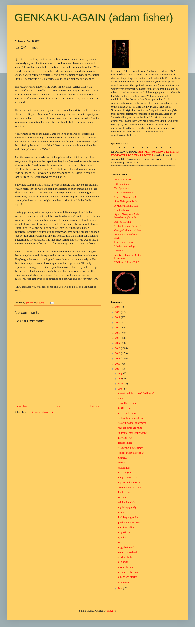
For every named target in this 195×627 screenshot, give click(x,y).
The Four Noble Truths (129, 487)
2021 (118, 307)
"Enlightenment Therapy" (127, 226)
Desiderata (119, 250)
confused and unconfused (130, 418)
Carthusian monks (123, 242)
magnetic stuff (125, 532)
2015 (118, 338)
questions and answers (129, 522)
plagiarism (123, 562)
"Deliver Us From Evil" (126, 262)
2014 (118, 343)
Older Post (94, 406)
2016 (118, 333)
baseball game (125, 472)
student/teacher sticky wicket (132, 433)
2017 (118, 327)
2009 (118, 369)
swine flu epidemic (127, 403)
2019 (118, 317)
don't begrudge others (129, 517)
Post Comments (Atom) (41, 412)
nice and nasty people (129, 572)
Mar (120, 588)
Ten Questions (121, 188)
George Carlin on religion (127, 230)
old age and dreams (127, 577)
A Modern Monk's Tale (126, 205)
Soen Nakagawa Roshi (126, 201)
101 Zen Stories (122, 184)
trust (120, 542)
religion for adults (127, 502)
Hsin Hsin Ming (122, 221)
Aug (120, 373)
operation (122, 537)
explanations (124, 467)
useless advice (125, 442)
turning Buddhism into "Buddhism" (136, 393)
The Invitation (121, 210)
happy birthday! (126, 547)
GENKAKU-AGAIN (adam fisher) (94, 17)
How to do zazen (123, 179)
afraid (121, 398)
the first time (124, 492)
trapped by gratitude (128, 552)
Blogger (111, 610)
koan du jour (124, 582)
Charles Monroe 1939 (125, 197)
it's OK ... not (124, 408)
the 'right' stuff (125, 437)
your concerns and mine (130, 427)
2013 (118, 348)
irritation (122, 497)
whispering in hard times (130, 448)
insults (121, 512)
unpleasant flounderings (130, 482)
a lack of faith (125, 557)
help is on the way (127, 413)
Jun (120, 378)
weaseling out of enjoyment (132, 423)
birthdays (122, 457)
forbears (122, 462)
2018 (118, 322)
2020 (118, 312)
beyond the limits (126, 567)
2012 (118, 353)
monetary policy (126, 527)
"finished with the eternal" (131, 452)
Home (58, 406)
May (120, 383)
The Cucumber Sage (124, 192)
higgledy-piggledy (127, 507)
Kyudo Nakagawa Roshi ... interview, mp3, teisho (128, 216)
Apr (120, 389)
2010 (118, 363)
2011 (118, 358)
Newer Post (21, 406)
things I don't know (127, 477)
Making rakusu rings (125, 246)
